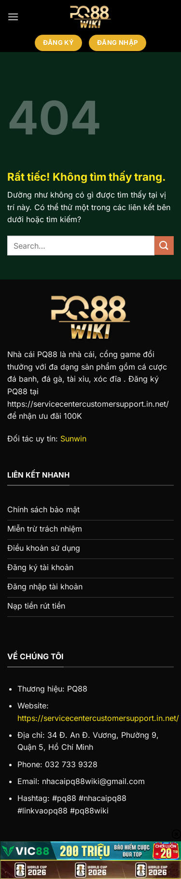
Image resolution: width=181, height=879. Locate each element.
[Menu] (13, 16)
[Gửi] (164, 245)
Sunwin (73, 438)
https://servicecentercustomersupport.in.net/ (98, 718)
